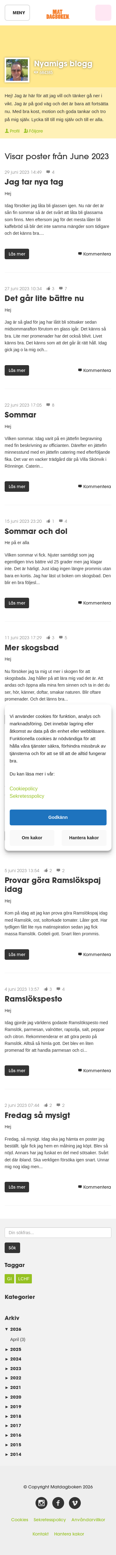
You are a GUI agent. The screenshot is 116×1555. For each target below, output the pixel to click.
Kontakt (40, 1534)
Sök (12, 1248)
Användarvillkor (88, 1519)
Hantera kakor (69, 1534)
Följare (33, 131)
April (14, 1339)
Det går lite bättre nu (44, 298)
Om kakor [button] (32, 837)
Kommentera (94, 254)
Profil (12, 131)
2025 (13, 1349)
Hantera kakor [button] (84, 837)
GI (9, 1278)
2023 (13, 1368)
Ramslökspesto (33, 999)
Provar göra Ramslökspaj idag (53, 884)
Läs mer (17, 254)
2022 (13, 1378)
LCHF (24, 1278)
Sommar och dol (36, 531)
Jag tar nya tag (34, 182)
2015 (13, 1445)
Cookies (19, 1519)
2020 (13, 1397)
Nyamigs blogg (63, 63)
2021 (13, 1387)
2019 (13, 1406)
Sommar (20, 414)
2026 (13, 1329)
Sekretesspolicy (50, 1519)
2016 (13, 1435)
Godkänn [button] (57, 817)
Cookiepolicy (24, 788)
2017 (13, 1425)
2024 (13, 1359)
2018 (13, 1416)
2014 (13, 1454)
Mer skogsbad (32, 647)
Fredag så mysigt (37, 1115)
